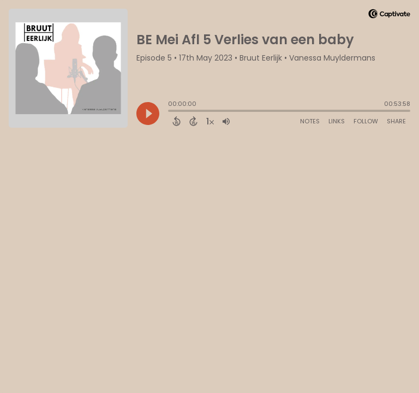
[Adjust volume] (226, 121)
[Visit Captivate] (389, 15)
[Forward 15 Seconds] (193, 121)
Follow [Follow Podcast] (366, 121)
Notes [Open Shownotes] (310, 121)
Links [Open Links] (336, 121)
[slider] (170, 111)
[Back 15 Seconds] (176, 121)
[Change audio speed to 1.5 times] (210, 121)
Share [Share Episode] (396, 121)
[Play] (147, 113)
